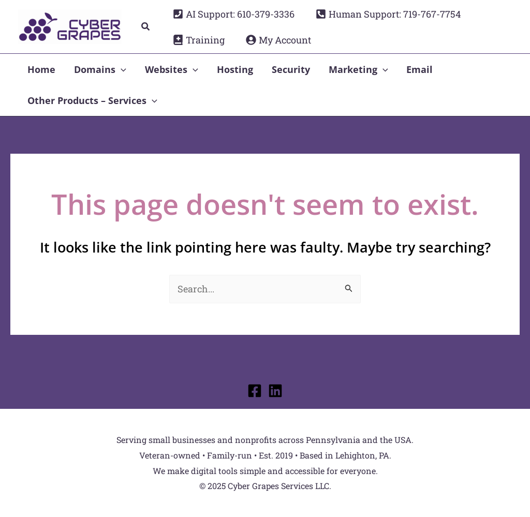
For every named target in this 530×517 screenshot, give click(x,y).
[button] (146, 27)
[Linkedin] (275, 390)
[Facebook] (254, 390)
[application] (120, 69)
